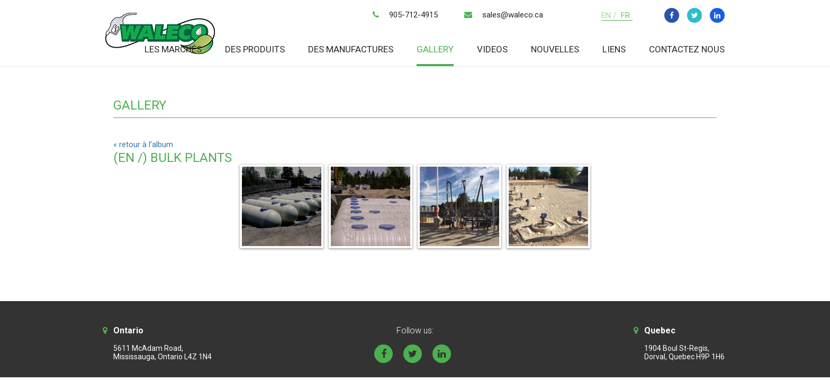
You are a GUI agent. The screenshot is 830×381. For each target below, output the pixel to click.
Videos (492, 49)
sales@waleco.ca (512, 15)
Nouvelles (555, 49)
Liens (614, 49)
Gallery (435, 49)
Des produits (255, 49)
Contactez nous (687, 49)
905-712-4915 (413, 15)
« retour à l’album (143, 144)
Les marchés (173, 49)
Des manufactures (350, 49)
